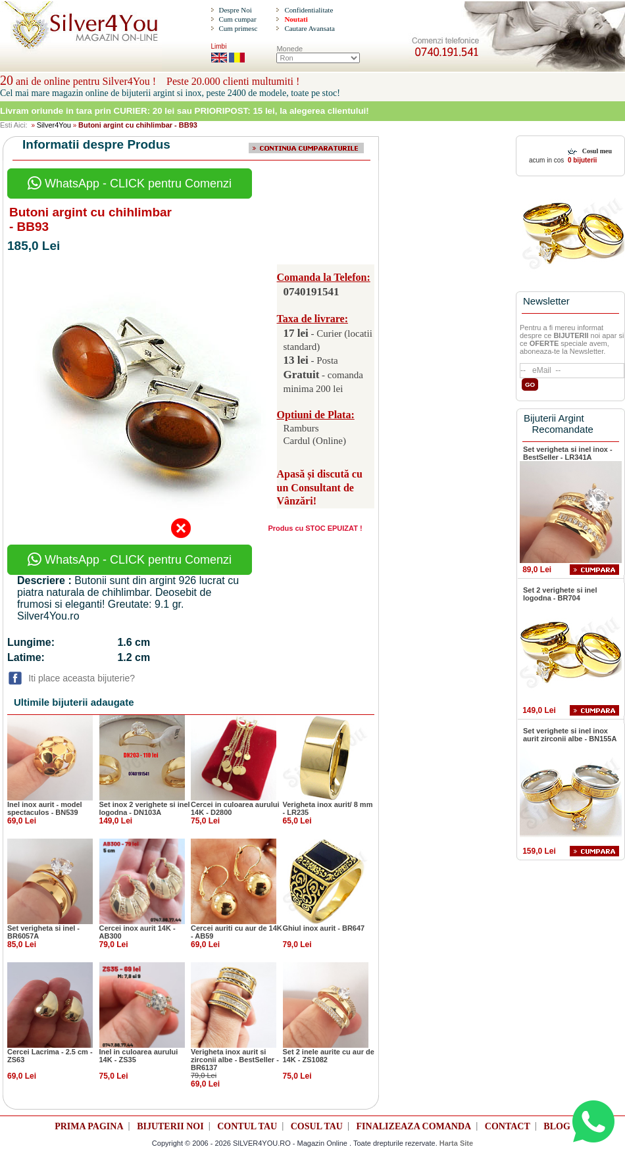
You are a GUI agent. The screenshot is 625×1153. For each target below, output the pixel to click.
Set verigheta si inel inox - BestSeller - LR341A (567, 453)
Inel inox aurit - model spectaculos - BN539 (44, 808)
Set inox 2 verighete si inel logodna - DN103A (144, 808)
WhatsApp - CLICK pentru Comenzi (130, 183)
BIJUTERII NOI (170, 1126)
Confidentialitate (308, 10)
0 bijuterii (581, 160)
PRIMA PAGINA (89, 1126)
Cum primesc (237, 28)
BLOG (556, 1126)
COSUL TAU (317, 1126)
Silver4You (54, 125)
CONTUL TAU (247, 1126)
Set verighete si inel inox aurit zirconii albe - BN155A (569, 735)
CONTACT (507, 1126)
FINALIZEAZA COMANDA (414, 1126)
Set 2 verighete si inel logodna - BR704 (560, 594)
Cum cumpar (237, 19)
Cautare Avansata (309, 28)
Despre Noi (234, 10)
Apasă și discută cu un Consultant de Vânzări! (319, 487)
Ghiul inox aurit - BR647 (324, 928)
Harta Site (456, 1143)
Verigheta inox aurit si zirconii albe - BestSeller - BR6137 (235, 1059)
